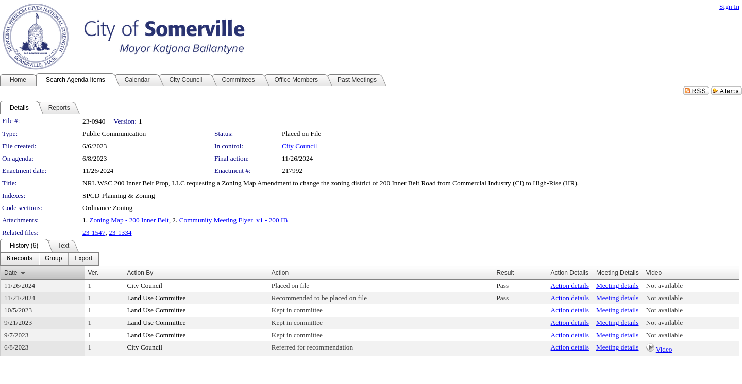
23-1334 (120, 232)
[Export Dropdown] (83, 259)
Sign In (729, 6)
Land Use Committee (156, 298)
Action (280, 272)
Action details (570, 285)
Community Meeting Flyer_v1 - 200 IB (233, 220)
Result (505, 272)
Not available (664, 285)
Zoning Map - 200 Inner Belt (128, 220)
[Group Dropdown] (53, 259)
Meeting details (617, 285)
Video (664, 349)
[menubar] (49, 259)
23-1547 (93, 232)
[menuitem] (20, 259)
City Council (299, 146)
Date (10, 272)
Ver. (93, 272)
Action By (140, 272)
